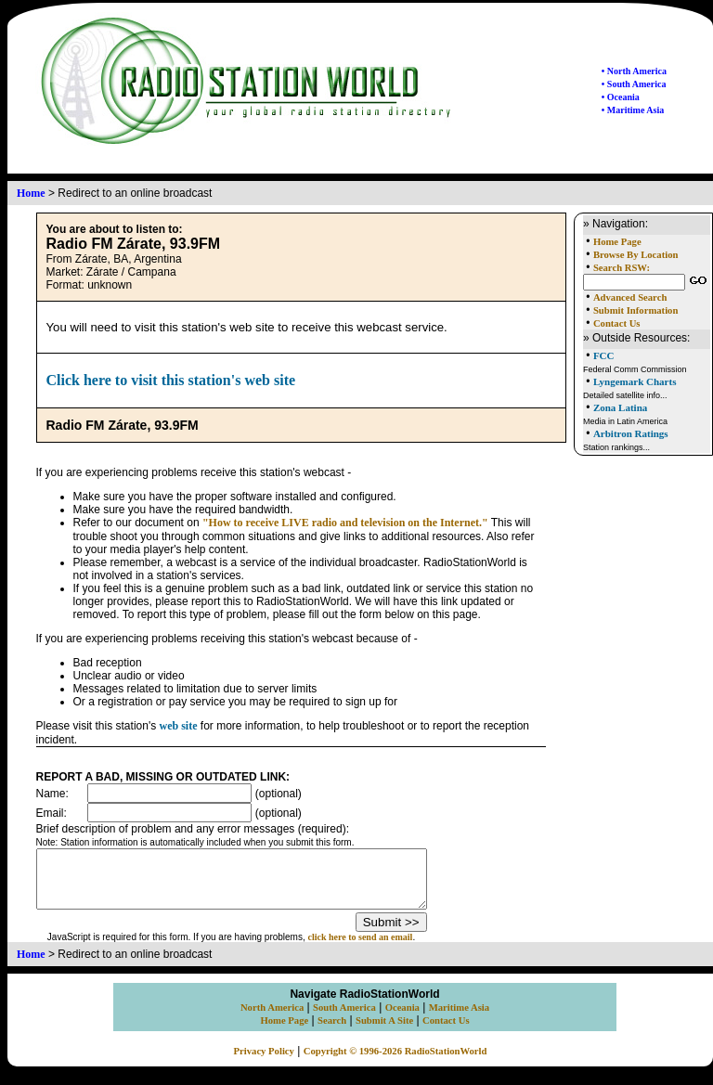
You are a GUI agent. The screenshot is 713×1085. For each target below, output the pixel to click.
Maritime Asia (459, 1019)
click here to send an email (383, 948)
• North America (634, 71)
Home (31, 193)
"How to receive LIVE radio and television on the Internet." (345, 522)
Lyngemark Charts (635, 381)
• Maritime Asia (633, 110)
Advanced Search (630, 297)
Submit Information (635, 310)
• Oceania (621, 97)
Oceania (402, 1019)
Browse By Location (636, 255)
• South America (634, 84)
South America (344, 1019)
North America (272, 1019)
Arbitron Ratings (630, 433)
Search (332, 1032)
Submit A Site (384, 1032)
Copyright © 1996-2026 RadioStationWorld (395, 1062)
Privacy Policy (264, 1062)
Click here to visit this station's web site (171, 380)
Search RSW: (621, 268)
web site (179, 725)
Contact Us (617, 323)
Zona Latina (620, 407)
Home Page (617, 242)
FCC (604, 355)
